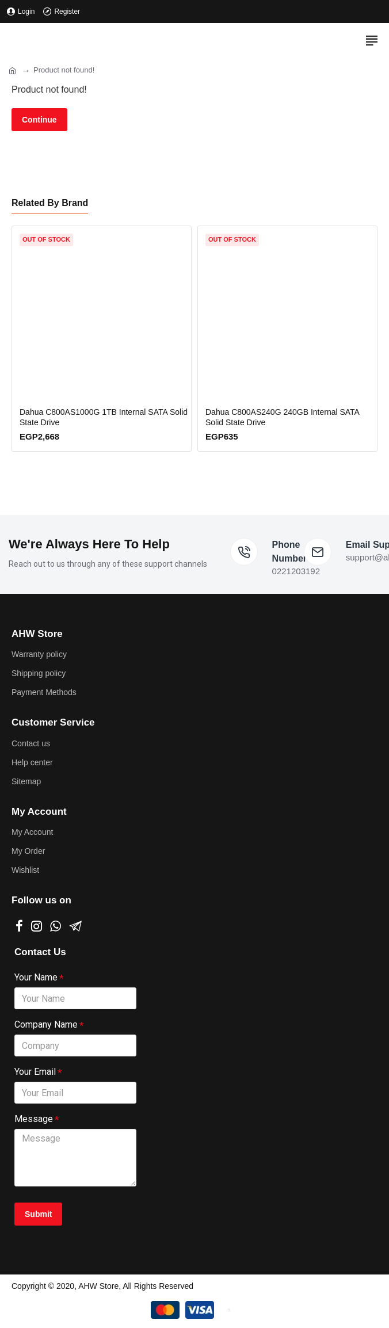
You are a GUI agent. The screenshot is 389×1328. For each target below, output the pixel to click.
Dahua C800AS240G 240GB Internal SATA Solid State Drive (282, 417)
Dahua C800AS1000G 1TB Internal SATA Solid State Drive (104, 417)
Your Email (35, 1071)
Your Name (36, 977)
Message (33, 1118)
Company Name (46, 1024)
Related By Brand (50, 203)
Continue (39, 119)
